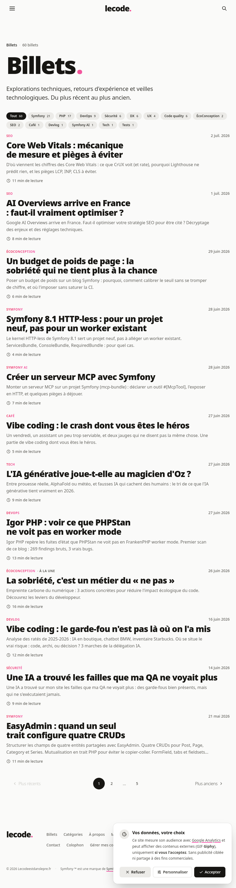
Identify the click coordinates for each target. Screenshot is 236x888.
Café (34, 125)
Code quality (175, 116)
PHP (65, 116)
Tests (128, 125)
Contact (53, 844)
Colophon (75, 844)
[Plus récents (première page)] (26, 783)
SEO (15, 125)
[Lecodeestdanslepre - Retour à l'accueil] (118, 8)
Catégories (73, 834)
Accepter (210, 871)
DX (134, 116)
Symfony (40, 116)
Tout (16, 116)
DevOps (88, 116)
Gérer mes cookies (106, 844)
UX (151, 116)
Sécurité (113, 116)
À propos (97, 834)
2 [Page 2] (112, 783)
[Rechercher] (224, 8)
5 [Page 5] (137, 783)
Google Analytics (206, 840)
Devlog (56, 125)
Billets (52, 834)
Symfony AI (82, 125)
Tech (107, 125)
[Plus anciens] (209, 783)
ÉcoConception (210, 116)
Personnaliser (172, 871)
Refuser (135, 871)
